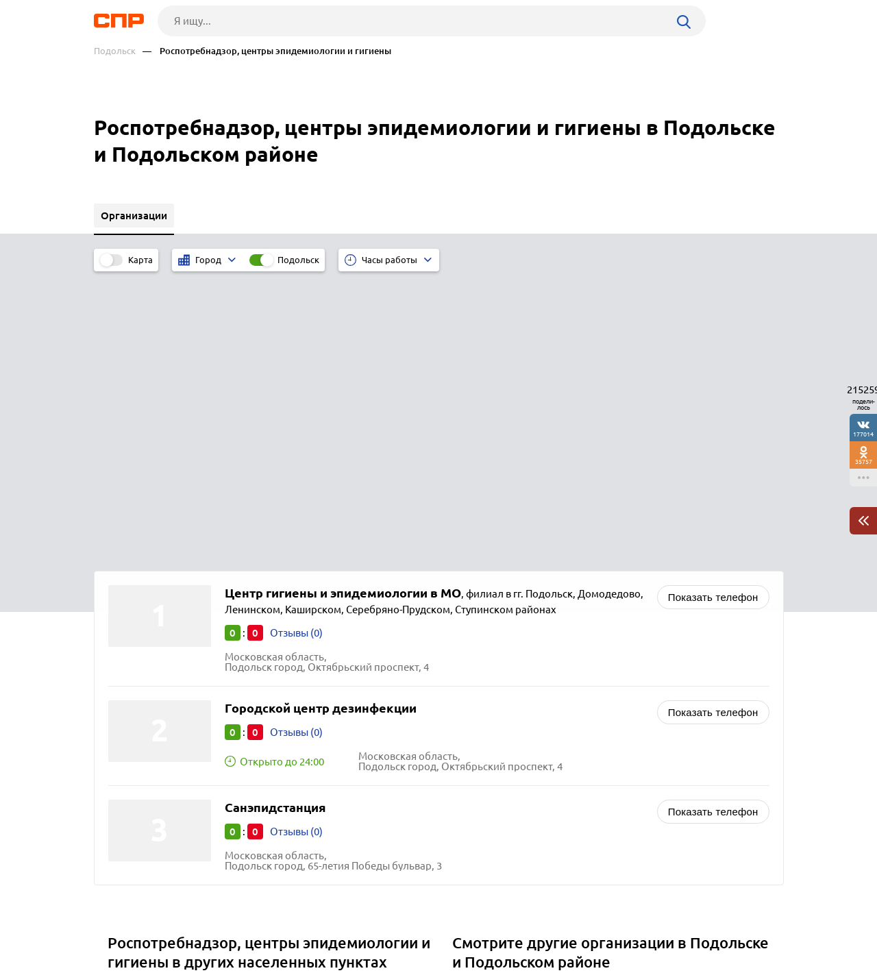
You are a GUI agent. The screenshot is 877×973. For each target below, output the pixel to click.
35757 (863, 461)
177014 (863, 434)
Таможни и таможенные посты (531, 754)
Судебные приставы (505, 703)
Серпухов (135, 771)
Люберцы (136, 737)
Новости (204, 922)
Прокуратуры (489, 771)
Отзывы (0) (296, 345)
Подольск (115, 51)
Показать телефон (713, 309)
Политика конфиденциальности (277, 962)
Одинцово (137, 754)
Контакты (400, 922)
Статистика (484, 720)
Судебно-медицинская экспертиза (539, 737)
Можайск (134, 720)
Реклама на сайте (301, 922)
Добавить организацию (722, 921)
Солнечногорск (149, 703)
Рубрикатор (119, 922)
